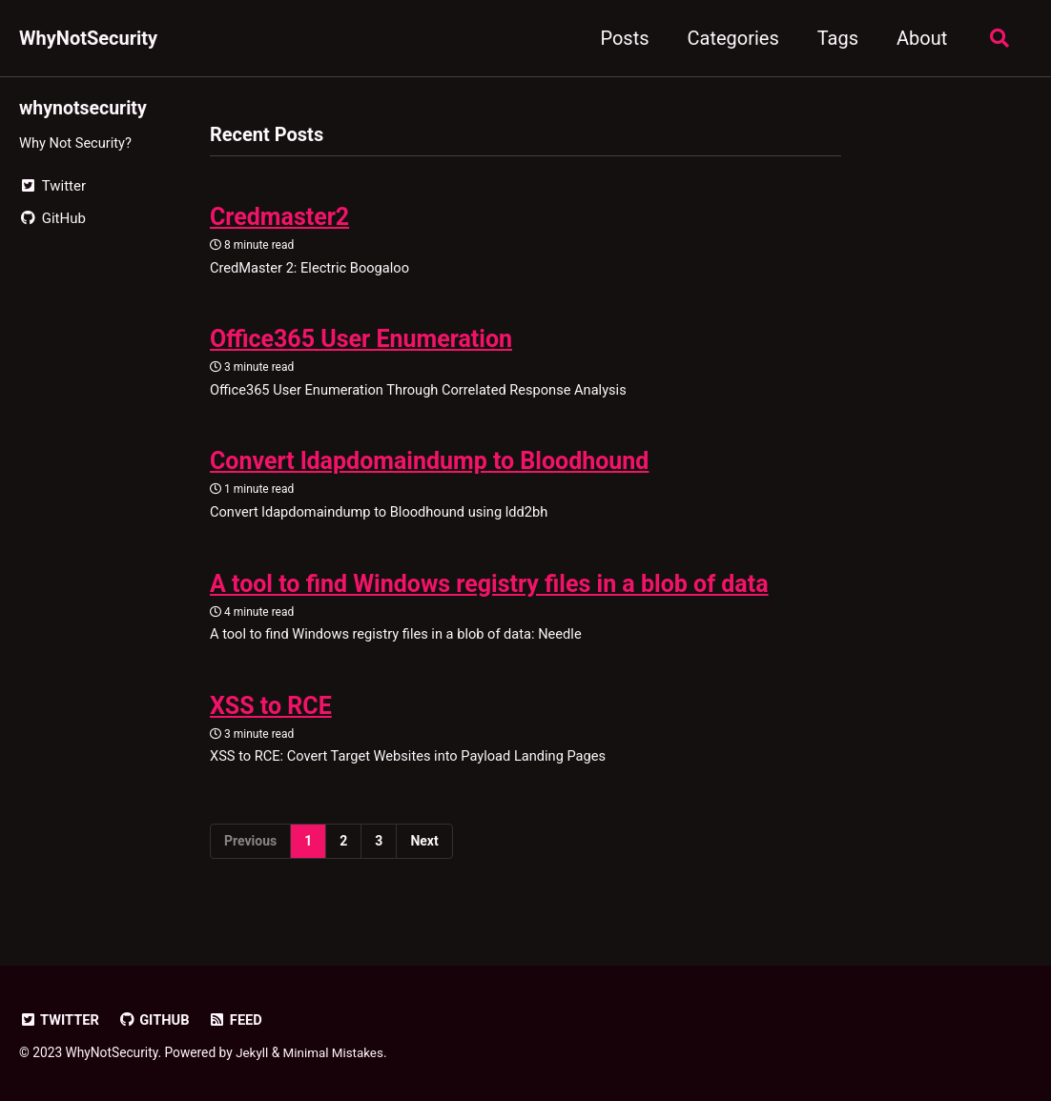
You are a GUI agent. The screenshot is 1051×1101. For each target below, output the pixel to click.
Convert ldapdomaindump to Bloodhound (429, 465)
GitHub (156, 1020)
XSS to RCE (271, 712)
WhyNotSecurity (88, 38)
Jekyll (252, 1052)
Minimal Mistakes (335, 1052)
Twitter (60, 1020)
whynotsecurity (84, 107)
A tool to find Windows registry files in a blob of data (489, 589)
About (919, 38)
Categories (729, 38)
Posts (621, 38)
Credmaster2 (279, 218)
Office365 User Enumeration (361, 342)
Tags (834, 38)
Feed (239, 1020)
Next (424, 849)
